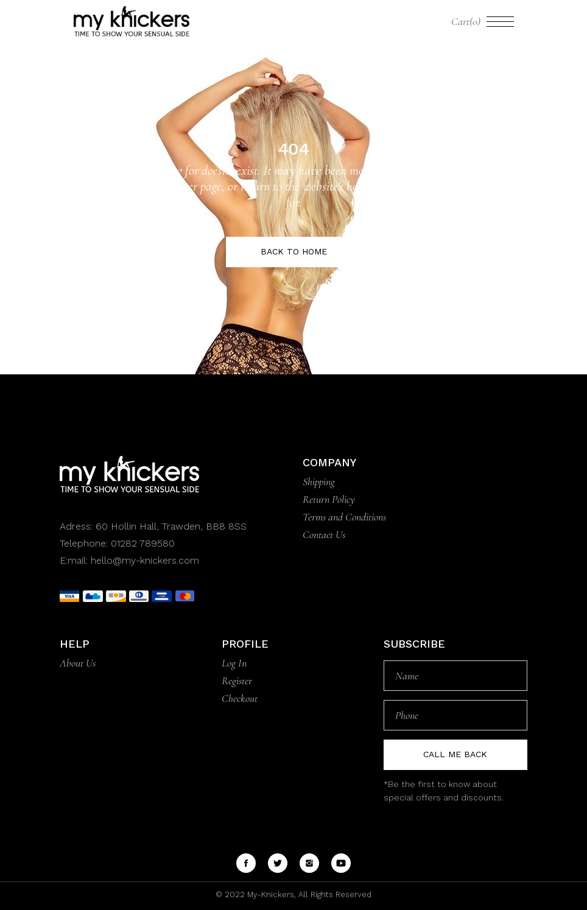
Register (237, 680)
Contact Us (324, 534)
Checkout (240, 698)
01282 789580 (143, 543)
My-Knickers (269, 894)
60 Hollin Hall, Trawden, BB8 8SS (170, 526)
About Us (78, 663)
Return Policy (329, 499)
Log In (234, 663)
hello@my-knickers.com (145, 560)
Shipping (319, 481)
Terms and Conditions (344, 516)
